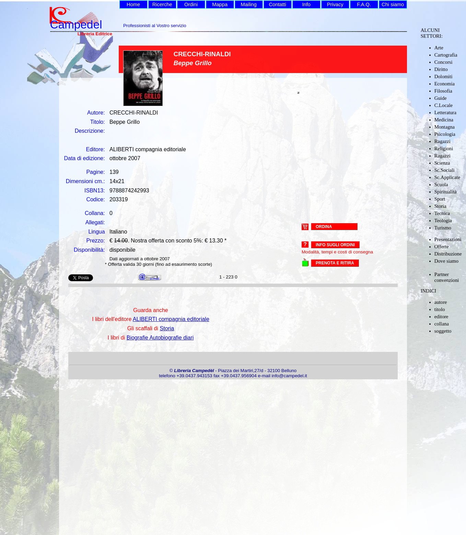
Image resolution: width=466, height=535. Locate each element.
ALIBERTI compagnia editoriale (171, 319)
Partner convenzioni (446, 277)
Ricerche (162, 4)
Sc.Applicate (447, 177)
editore (441, 316)
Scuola (441, 184)
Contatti (277, 4)
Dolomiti (443, 76)
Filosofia (443, 91)
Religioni (443, 148)
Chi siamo (393, 4)
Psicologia (444, 134)
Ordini (191, 4)
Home (133, 4)
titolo (439, 309)
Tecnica (442, 213)
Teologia (443, 220)
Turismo (442, 227)
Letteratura (445, 112)
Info (306, 4)
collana (441, 323)
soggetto (443, 331)
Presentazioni (448, 239)
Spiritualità (445, 191)
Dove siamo (446, 261)
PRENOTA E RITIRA (335, 263)
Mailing (248, 4)
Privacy (335, 4)
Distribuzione (448, 254)
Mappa (220, 4)
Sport (439, 199)
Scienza (442, 163)
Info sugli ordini (335, 244)
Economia (444, 83)
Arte (438, 47)
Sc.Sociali (444, 170)
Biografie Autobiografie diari (160, 338)
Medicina (443, 119)
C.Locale (443, 105)
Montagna (444, 127)
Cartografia (445, 55)
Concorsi (443, 62)
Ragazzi (442, 141)
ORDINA (324, 226)
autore (440, 302)
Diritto (441, 69)
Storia (440, 206)
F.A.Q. (364, 4)
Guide (440, 98)
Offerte (441, 246)
